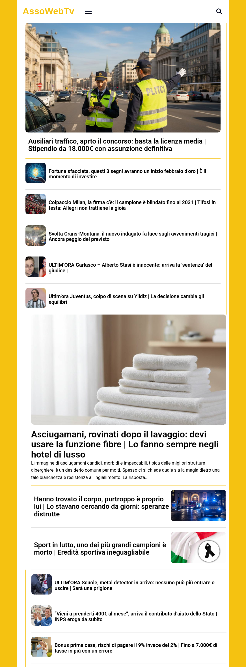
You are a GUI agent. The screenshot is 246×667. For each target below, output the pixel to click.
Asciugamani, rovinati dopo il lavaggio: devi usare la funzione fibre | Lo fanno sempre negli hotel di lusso (125, 444)
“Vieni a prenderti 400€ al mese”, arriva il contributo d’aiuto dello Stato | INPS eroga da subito (136, 616)
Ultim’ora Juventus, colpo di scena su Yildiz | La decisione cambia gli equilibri (126, 299)
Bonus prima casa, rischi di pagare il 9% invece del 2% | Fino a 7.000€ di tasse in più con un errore (136, 648)
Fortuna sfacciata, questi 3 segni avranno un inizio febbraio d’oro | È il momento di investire (127, 174)
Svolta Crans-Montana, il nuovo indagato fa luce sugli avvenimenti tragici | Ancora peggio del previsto (133, 236)
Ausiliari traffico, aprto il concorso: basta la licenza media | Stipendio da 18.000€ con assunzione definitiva (117, 145)
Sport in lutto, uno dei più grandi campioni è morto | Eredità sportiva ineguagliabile (100, 548)
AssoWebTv (48, 11)
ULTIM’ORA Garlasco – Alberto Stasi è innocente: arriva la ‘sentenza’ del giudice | (130, 267)
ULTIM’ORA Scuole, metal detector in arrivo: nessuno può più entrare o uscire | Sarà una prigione (135, 585)
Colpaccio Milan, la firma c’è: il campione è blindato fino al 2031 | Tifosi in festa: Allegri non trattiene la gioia (132, 205)
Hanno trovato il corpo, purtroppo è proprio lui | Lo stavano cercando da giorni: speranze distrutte (101, 506)
